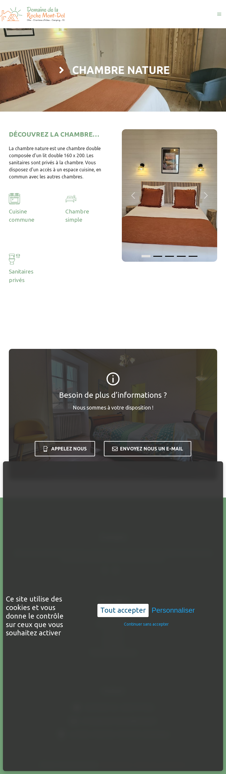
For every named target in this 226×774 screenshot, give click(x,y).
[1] (157, 256)
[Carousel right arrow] (205, 195)
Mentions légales (116, 765)
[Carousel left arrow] (133, 195)
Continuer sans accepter (146, 594)
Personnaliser (173, 580)
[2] (169, 256)
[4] (193, 256)
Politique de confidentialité (160, 765)
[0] (146, 256)
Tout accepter (123, 580)
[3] (181, 256)
